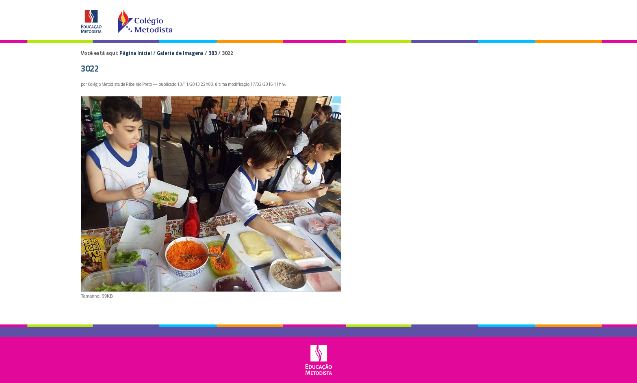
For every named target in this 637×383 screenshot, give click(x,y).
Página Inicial (135, 53)
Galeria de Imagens (180, 53)
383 (212, 53)
